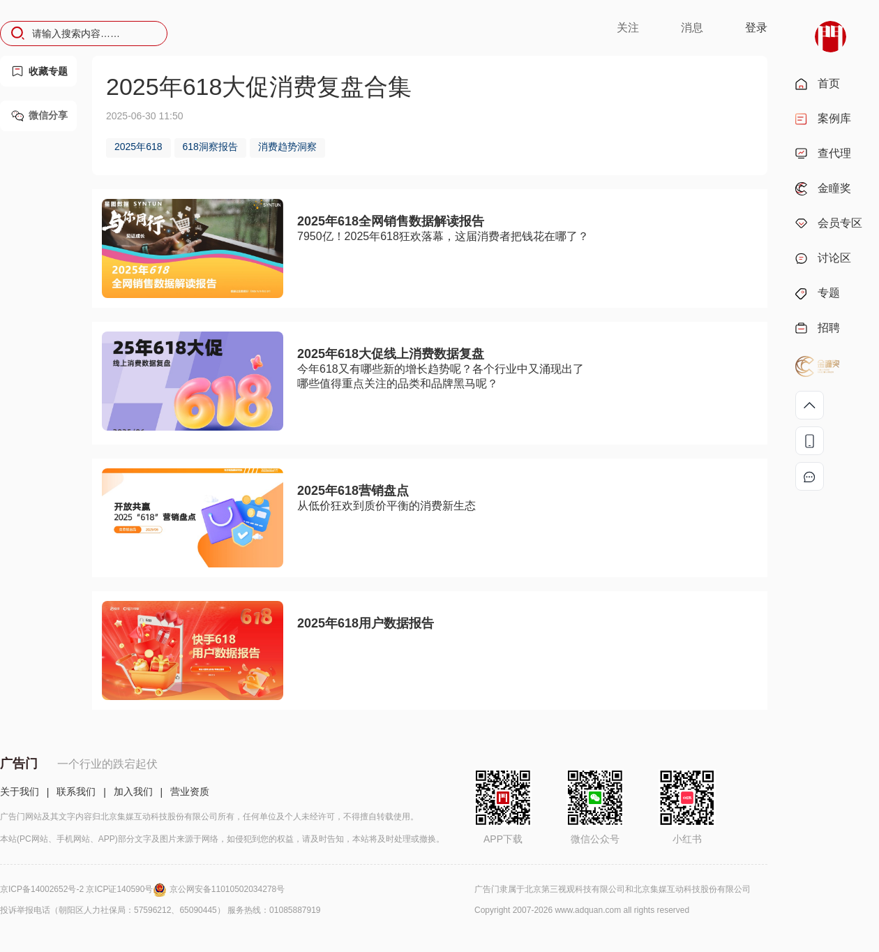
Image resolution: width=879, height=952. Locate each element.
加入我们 (133, 791)
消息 (692, 28)
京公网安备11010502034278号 (227, 889)
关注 (628, 28)
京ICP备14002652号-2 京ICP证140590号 (85, 889)
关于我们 (19, 791)
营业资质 (189, 791)
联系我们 (76, 791)
